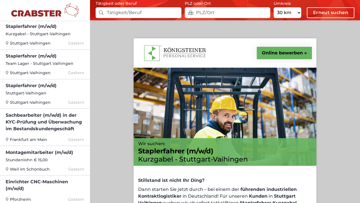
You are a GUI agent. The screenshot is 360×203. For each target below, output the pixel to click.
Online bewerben (282, 53)
